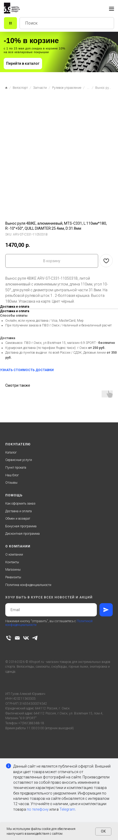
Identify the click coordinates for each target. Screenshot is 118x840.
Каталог (11, 452)
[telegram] (34, 638)
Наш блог (12, 475)
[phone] (8, 638)
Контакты (12, 562)
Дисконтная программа (22, 534)
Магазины (13, 569)
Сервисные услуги (18, 460)
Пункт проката (15, 467)
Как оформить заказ (20, 503)
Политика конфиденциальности (28, 585)
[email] (17, 638)
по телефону (38, 809)
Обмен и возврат (17, 518)
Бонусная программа (21, 526)
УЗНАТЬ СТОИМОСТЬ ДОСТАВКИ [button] (27, 370)
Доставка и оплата (18, 511)
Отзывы (11, 482)
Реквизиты (13, 577)
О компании (14, 554)
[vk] (26, 638)
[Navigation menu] (111, 9)
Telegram (67, 809)
